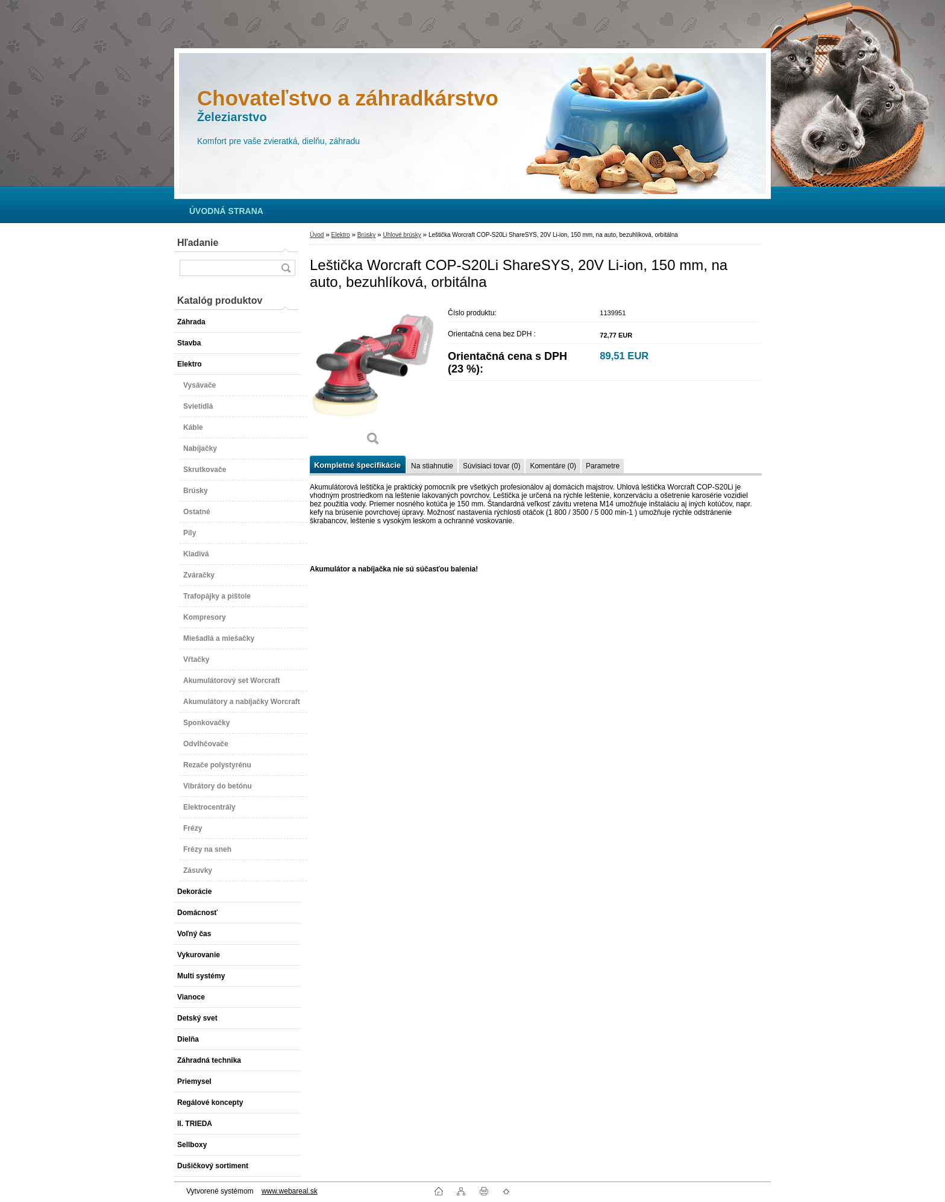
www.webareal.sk (290, 1191)
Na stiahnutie (432, 466)
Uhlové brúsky (402, 234)
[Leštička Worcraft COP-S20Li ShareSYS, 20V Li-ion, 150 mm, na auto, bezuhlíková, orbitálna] (373, 378)
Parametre (603, 466)
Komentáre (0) (553, 466)
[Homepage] (226, 211)
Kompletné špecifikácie (357, 465)
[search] (286, 267)
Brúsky (366, 234)
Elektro (340, 234)
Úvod (317, 234)
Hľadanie (197, 243)
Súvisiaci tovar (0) (491, 466)
